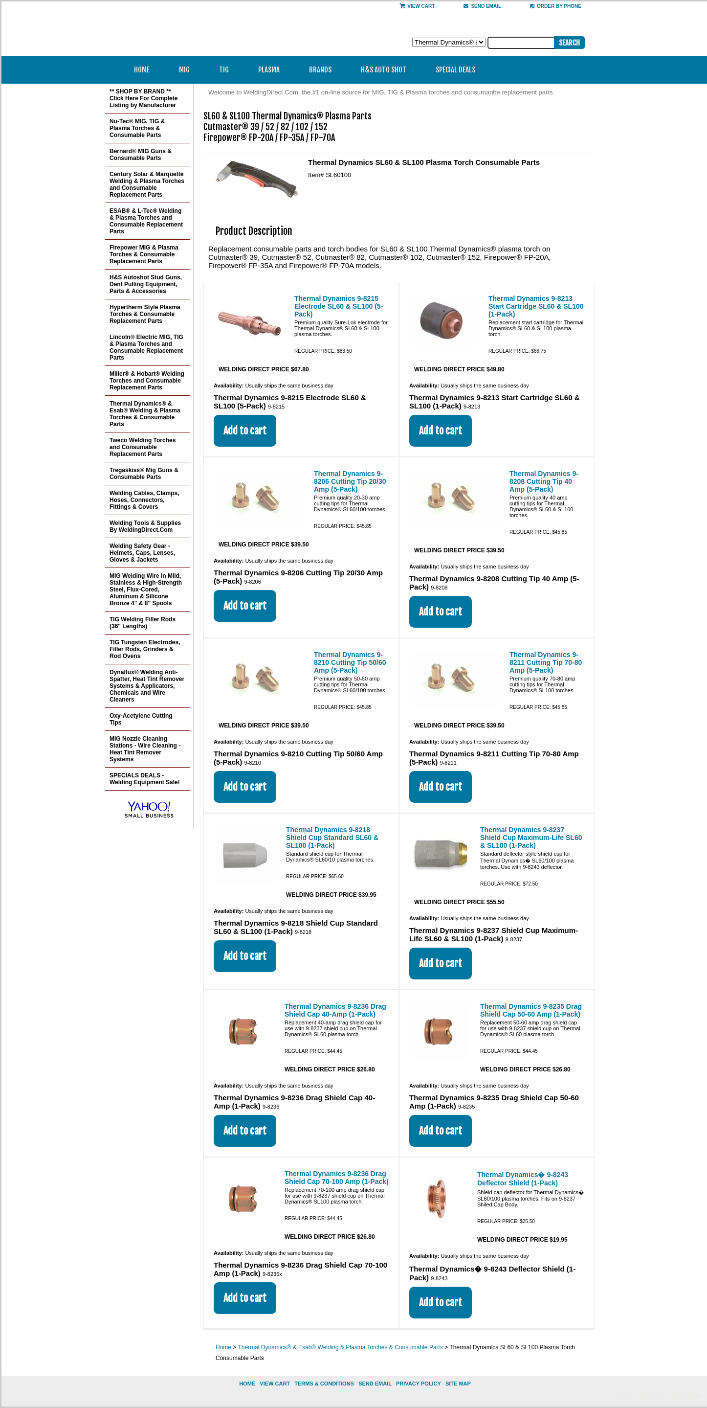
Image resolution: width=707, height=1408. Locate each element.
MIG (187, 69)
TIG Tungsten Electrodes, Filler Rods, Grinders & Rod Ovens (145, 649)
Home (142, 69)
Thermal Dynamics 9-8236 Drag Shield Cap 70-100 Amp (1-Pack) (337, 1177)
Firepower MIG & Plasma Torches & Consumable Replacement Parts (144, 254)
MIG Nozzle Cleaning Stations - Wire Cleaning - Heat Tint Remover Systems (145, 749)
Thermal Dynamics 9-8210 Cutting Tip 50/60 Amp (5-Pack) (350, 662)
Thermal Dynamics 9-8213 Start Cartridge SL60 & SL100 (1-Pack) (536, 306)
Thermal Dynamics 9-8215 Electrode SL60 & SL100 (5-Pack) (338, 306)
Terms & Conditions (324, 1383)
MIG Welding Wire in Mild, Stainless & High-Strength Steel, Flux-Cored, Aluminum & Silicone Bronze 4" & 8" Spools (146, 589)
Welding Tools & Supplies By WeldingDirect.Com (145, 526)
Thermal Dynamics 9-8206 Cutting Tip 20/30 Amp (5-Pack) (350, 481)
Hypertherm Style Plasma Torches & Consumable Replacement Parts (145, 314)
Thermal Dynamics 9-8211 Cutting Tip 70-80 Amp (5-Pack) (545, 662)
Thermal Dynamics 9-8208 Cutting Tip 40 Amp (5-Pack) (543, 481)
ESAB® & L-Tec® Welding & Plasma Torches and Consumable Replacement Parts (146, 221)
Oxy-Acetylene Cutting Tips (141, 719)
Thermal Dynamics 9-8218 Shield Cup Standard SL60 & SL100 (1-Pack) (332, 837)
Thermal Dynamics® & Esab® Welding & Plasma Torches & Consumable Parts (340, 1347)
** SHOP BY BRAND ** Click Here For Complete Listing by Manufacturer (143, 98)
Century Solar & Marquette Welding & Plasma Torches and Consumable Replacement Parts (147, 184)
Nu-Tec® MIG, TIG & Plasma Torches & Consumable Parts (137, 128)
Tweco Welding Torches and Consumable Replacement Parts (143, 447)
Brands (323, 69)
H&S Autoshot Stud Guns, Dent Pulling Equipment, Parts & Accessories (146, 284)
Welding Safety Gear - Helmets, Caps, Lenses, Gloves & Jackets (142, 553)
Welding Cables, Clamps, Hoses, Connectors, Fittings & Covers (144, 500)
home (247, 1383)
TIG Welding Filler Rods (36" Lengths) (143, 623)
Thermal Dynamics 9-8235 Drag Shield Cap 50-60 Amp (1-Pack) (531, 1010)
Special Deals (455, 69)
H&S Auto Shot (383, 69)
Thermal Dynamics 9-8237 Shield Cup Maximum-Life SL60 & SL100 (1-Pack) (531, 837)
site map (458, 1383)
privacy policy (418, 1383)
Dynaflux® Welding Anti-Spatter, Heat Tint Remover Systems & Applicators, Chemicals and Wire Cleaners (147, 686)
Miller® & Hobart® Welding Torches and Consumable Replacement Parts (147, 380)
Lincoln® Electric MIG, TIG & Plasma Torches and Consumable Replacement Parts (146, 347)
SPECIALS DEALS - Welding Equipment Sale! (145, 779)
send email (482, 6)
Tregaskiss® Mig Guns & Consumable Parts (144, 473)
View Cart (417, 6)
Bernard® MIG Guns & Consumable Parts (141, 154)
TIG (227, 69)
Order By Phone (555, 6)
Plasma (272, 69)
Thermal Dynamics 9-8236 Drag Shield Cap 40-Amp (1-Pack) (335, 1010)
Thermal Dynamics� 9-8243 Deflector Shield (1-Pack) (522, 1179)
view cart (275, 1383)
